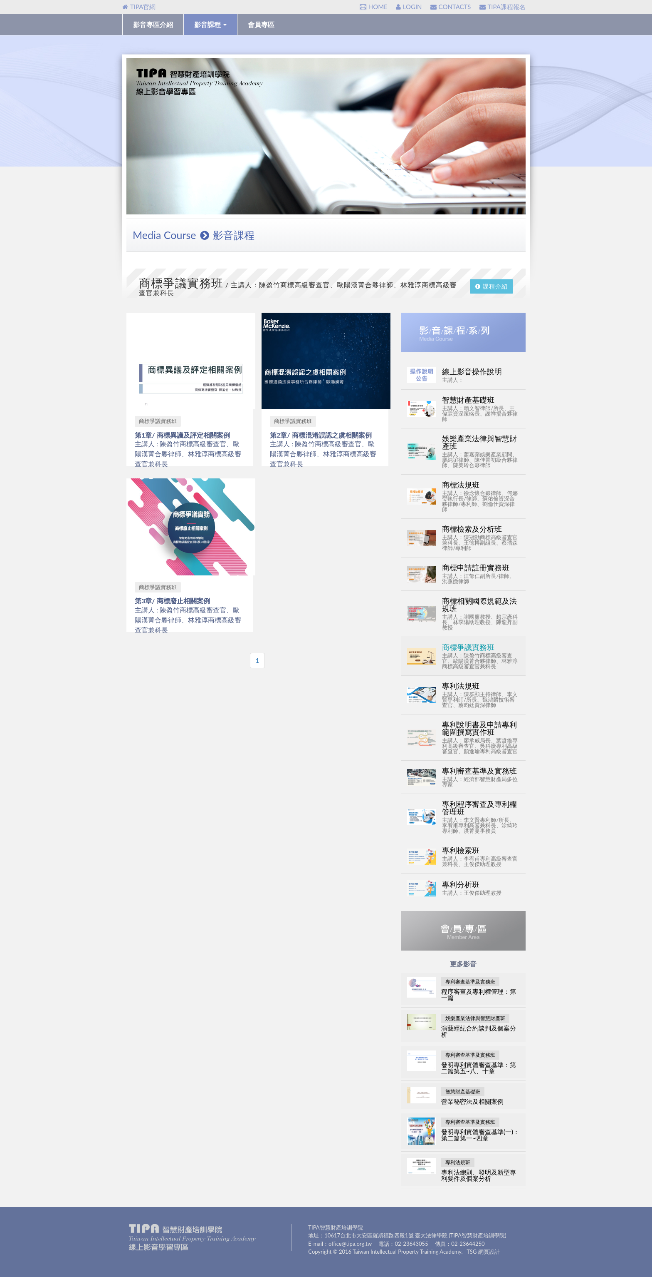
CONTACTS (450, 6)
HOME (374, 6)
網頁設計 (489, 1251)
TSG (472, 1251)
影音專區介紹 (153, 24)
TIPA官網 (139, 6)
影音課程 (210, 24)
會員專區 (261, 24)
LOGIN (409, 6)
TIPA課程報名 (502, 6)
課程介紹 (491, 286)
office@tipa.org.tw (350, 1243)
